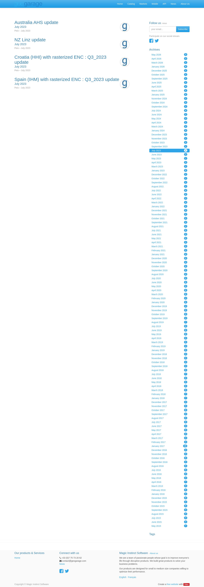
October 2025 (169, 74)
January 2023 (169, 170)
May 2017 (169, 430)
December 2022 (169, 174)
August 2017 (169, 418)
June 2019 (169, 330)
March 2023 (169, 166)
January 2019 (169, 350)
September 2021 (169, 222)
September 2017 (169, 414)
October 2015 (169, 506)
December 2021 (169, 210)
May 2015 (169, 525)
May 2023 (169, 158)
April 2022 (169, 198)
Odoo (186, 584)
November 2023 (169, 138)
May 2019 (169, 334)
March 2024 (169, 126)
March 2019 (169, 342)
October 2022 (169, 178)
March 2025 (169, 90)
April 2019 (169, 338)
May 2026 (169, 54)
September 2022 (169, 182)
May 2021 (169, 238)
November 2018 (169, 358)
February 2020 (169, 298)
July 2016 (169, 470)
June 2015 (169, 521)
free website (172, 584)
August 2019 (169, 322)
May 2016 (169, 478)
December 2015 (169, 498)
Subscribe (183, 29)
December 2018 (169, 354)
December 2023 (169, 134)
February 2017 (169, 442)
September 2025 (169, 78)
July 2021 (169, 230)
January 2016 (169, 494)
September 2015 (169, 509)
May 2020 (169, 286)
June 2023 (169, 154)
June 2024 (169, 114)
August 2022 (169, 186)
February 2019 (169, 346)
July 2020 (169, 278)
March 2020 (169, 294)
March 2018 (169, 390)
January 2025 (169, 94)
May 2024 (169, 118)
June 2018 (169, 378)
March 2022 (169, 202)
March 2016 (169, 486)
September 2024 (169, 106)
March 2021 (169, 246)
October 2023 (169, 142)
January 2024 (169, 130)
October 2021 (169, 218)
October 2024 (169, 102)
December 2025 (169, 70)
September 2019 (169, 318)
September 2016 (169, 462)
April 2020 (169, 290)
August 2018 (169, 370)
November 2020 (169, 262)
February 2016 (169, 490)
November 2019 (169, 310)
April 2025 (169, 86)
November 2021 (169, 214)
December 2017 (169, 402)
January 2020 (169, 302)
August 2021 (169, 226)
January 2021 (169, 254)
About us (154, 553)
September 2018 (169, 366)
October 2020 (169, 266)
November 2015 (169, 502)
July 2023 (169, 150)
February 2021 (169, 250)
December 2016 (169, 450)
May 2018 (169, 382)
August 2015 (169, 513)
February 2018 (169, 394)
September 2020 (169, 270)
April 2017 (169, 434)
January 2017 (169, 446)
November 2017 (169, 406)
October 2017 (169, 410)
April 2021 (169, 242)
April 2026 (169, 58)
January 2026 (169, 66)
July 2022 (169, 190)
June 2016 (169, 474)
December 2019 (169, 306)
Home (17, 558)
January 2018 (169, 398)
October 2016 (169, 458)
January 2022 (169, 206)
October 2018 (169, 362)
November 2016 (169, 454)
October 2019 (169, 314)
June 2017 (169, 426)
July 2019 (169, 326)
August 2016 (169, 466)
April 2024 (169, 122)
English (122, 577)
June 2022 (169, 194)
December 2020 (169, 258)
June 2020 (169, 282)
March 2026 (169, 62)
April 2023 (169, 162)
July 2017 (169, 422)
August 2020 (169, 274)
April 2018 (169, 386)
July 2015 (169, 517)
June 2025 (169, 82)
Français (132, 577)
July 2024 (169, 110)
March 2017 (169, 438)
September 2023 (169, 146)
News (62, 564)
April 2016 (169, 482)
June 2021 (169, 234)
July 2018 (169, 374)
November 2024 (169, 98)
